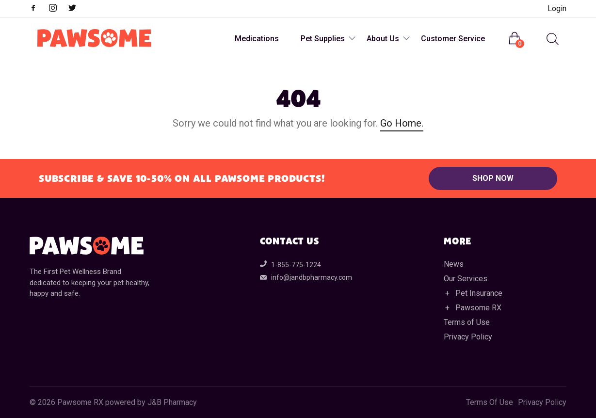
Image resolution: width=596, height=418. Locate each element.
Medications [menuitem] (257, 38)
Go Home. (401, 123)
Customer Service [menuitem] (453, 38)
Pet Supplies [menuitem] (323, 38)
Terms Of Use (489, 402)
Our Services (465, 278)
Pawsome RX (478, 307)
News (454, 264)
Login (557, 8)
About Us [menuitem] (383, 38)
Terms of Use (467, 322)
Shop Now (493, 178)
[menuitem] (551, 39)
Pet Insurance (478, 293)
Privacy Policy (468, 336)
